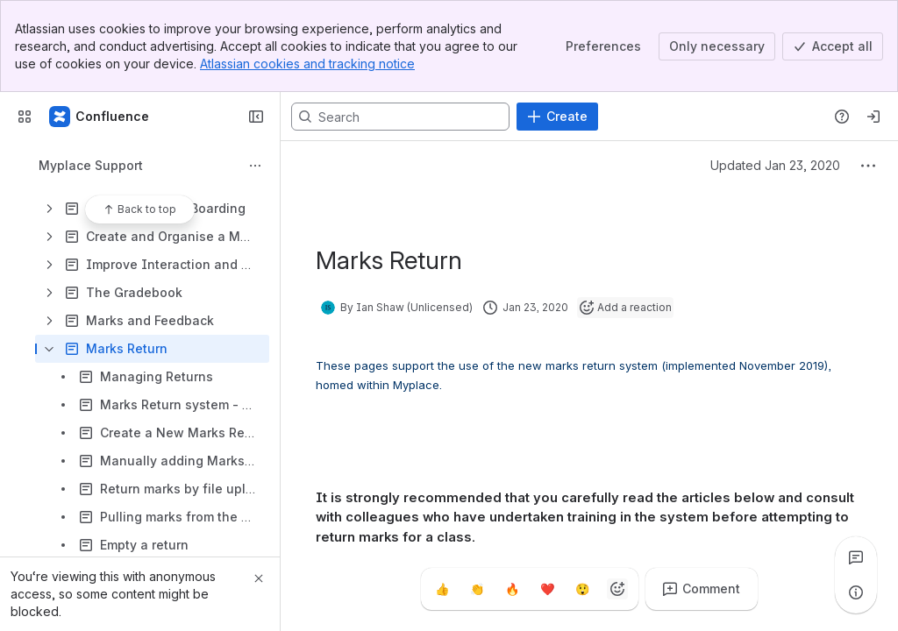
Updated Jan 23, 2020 (775, 165)
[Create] (557, 117)
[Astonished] (582, 589)
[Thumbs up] (442, 589)
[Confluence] (100, 117)
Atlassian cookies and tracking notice (307, 63)
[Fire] (512, 589)
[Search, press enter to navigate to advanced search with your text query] (400, 117)
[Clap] (477, 589)
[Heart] (547, 589)
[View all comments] (856, 557)
